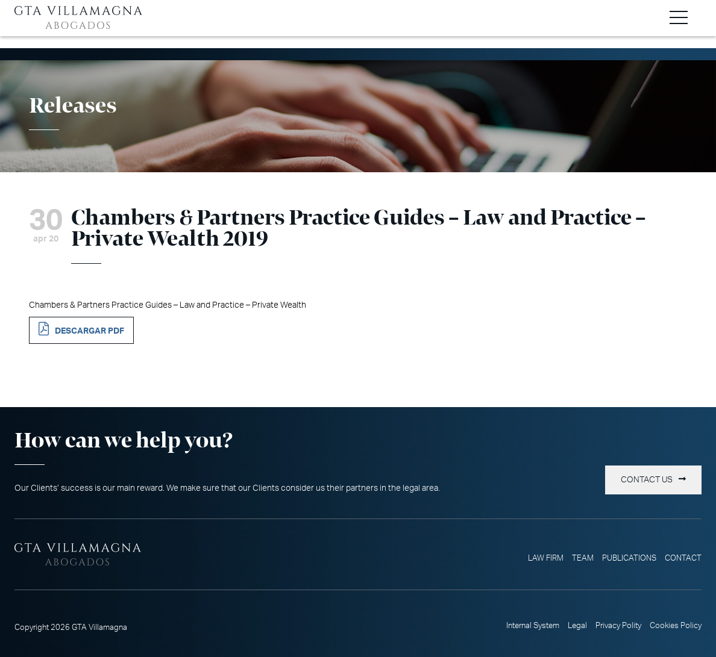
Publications (629, 558)
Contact (683, 558)
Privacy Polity (618, 625)
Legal (577, 625)
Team (583, 558)
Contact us (647, 480)
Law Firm (546, 558)
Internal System (532, 625)
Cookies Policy (676, 625)
